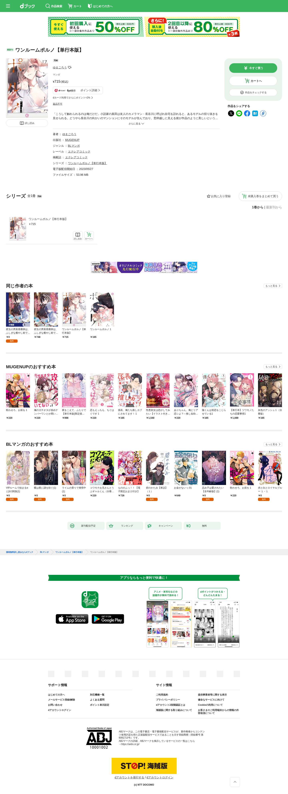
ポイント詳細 (88, 90)
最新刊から (274, 207)
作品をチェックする (256, 92)
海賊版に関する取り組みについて (174, 710)
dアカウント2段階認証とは (170, 705)
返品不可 (57, 103)
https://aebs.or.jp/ (130, 744)
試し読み (29, 123)
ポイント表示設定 (99, 705)
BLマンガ (74, 145)
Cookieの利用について (210, 705)
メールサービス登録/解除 (61, 699)
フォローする (70, 67)
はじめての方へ (56, 694)
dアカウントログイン (59, 710)
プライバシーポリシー (168, 699)
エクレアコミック (79, 151)
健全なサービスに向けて (211, 699)
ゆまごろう (60, 67)
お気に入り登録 (221, 196)
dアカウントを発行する (129, 777)
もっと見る (271, 285)
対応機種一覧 (97, 694)
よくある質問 (97, 699)
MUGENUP (72, 140)
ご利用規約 (162, 694)
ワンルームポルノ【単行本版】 (48, 219)
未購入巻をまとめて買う (263, 196)
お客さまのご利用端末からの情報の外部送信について (218, 712)
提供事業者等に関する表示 (212, 694)
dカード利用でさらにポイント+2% (71, 97)
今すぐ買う (256, 68)
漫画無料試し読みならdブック (19, 552)
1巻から (257, 207)
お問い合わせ (55, 705)
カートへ (256, 80)
